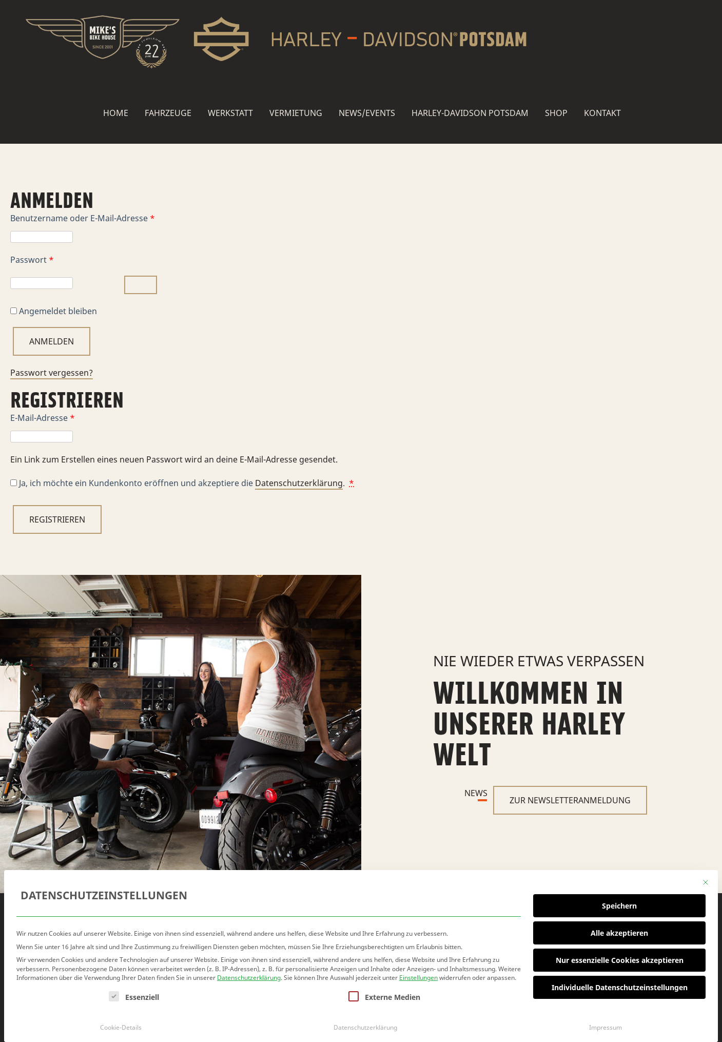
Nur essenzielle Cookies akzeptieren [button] (620, 957)
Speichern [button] (619, 903)
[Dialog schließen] (705, 880)
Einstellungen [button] (418, 975)
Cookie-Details (121, 1024)
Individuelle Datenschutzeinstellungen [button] (620, 985)
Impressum (605, 1024)
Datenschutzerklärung (249, 975)
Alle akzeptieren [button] (619, 930)
